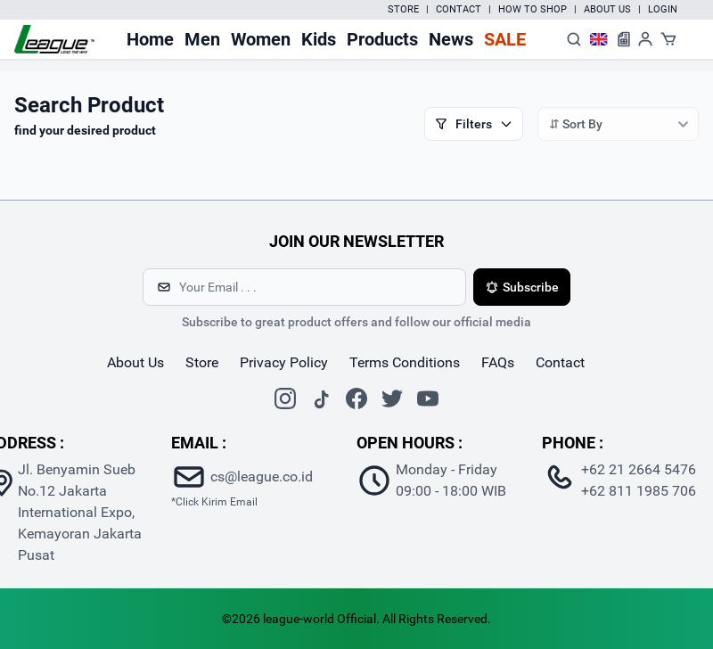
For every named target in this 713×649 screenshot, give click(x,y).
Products (382, 39)
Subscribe (522, 287)
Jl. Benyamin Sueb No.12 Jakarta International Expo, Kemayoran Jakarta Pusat (80, 512)
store (201, 362)
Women (261, 39)
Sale (505, 39)
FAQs (497, 362)
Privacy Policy (284, 362)
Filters (473, 124)
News (451, 39)
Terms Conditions (404, 362)
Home (150, 39)
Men (202, 39)
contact (560, 362)
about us (135, 362)
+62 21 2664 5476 (638, 469)
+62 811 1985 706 (638, 490)
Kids (318, 39)
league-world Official (319, 619)
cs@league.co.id (261, 476)
